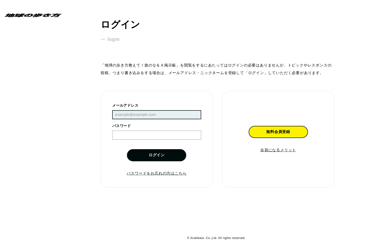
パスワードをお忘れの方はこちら (156, 173)
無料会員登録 (278, 132)
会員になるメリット (278, 150)
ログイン (157, 155)
